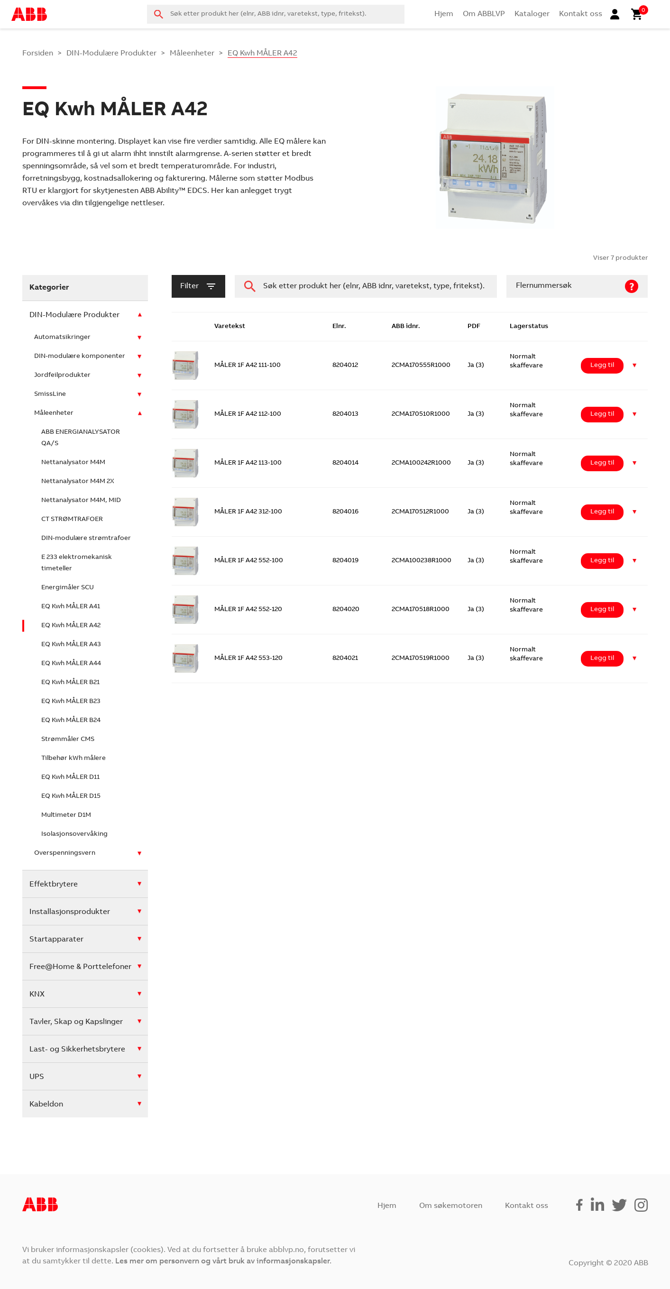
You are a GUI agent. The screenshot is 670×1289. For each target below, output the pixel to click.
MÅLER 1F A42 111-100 (247, 365)
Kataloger (532, 14)
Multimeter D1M (66, 815)
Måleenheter (192, 53)
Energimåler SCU (67, 588)
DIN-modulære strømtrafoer (86, 538)
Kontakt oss (580, 14)
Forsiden (37, 53)
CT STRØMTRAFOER (72, 519)
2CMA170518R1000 (421, 609)
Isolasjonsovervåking (74, 834)
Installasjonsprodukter (69, 912)
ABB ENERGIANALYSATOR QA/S (80, 438)
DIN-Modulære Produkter (111, 53)
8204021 (345, 658)
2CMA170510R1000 (421, 414)
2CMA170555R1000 (421, 365)
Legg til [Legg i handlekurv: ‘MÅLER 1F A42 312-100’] (602, 512)
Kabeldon (46, 1104)
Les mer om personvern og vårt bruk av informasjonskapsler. (223, 1261)
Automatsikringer (62, 337)
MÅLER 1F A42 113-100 (248, 463)
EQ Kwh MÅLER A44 (71, 663)
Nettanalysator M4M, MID (81, 500)
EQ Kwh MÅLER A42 (71, 625)
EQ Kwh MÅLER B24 (71, 720)
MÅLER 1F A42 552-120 (248, 609)
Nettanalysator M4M (73, 462)
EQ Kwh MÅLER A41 (70, 606)
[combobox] (275, 14)
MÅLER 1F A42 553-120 (248, 658)
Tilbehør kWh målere (73, 758)
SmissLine (50, 394)
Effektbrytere (53, 884)
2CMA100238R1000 (421, 561)
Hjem (443, 14)
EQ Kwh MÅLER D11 (70, 777)
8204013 (345, 414)
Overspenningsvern (64, 853)
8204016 (345, 512)
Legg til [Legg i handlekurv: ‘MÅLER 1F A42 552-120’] (602, 609)
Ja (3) (476, 365)
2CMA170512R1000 (420, 512)
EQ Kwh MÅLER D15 (71, 796)
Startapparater (56, 939)
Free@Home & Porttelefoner (80, 967)
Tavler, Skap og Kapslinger (76, 1022)
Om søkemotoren (450, 1206)
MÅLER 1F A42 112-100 (247, 414)
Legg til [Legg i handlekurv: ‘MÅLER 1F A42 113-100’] (602, 463)
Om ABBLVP (484, 14)
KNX (37, 994)
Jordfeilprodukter (62, 375)
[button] (635, 366)
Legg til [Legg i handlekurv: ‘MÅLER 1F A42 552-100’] (602, 561)
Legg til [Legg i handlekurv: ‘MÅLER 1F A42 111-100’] (602, 365)
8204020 (345, 609)
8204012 (345, 365)
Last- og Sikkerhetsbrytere (77, 1049)
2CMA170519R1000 (421, 658)
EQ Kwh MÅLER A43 (71, 644)
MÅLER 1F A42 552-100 (248, 561)
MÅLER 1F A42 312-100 (248, 512)
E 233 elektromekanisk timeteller (76, 563)
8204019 (345, 561)
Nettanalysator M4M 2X (77, 481)
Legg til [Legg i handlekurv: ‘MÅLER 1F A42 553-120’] (602, 658)
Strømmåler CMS (67, 739)
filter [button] (198, 286)
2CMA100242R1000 (421, 463)
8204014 (345, 463)
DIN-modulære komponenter (79, 356)
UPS (36, 1077)
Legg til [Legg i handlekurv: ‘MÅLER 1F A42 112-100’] (602, 414)
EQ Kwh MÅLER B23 (71, 701)
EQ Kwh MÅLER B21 (70, 682)
